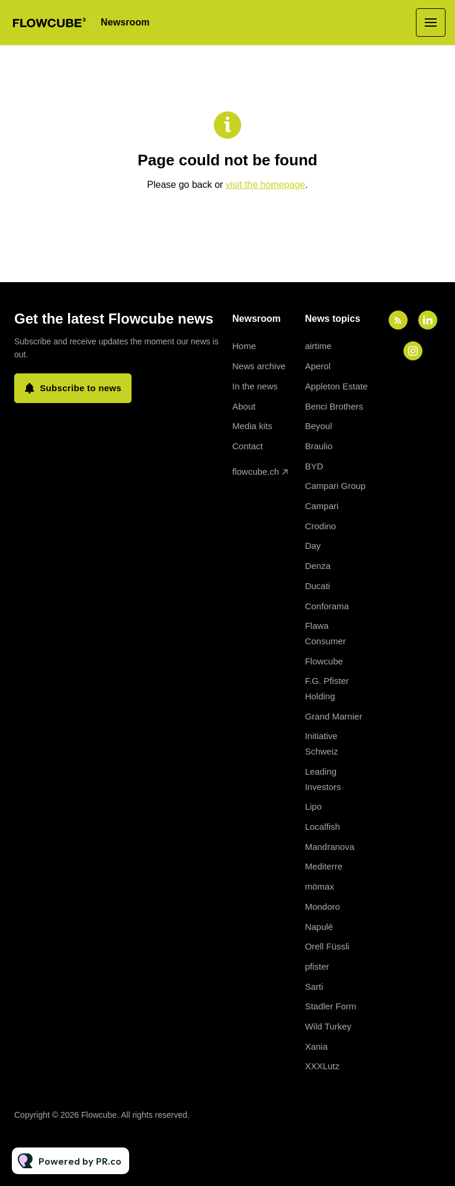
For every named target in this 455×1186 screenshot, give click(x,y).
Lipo (313, 806)
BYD (314, 466)
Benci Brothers (334, 406)
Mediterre (323, 866)
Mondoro (322, 907)
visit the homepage (265, 185)
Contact (247, 446)
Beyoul (318, 426)
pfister (317, 966)
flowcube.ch (255, 471)
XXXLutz (322, 1066)
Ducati (318, 586)
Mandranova (329, 847)
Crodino (321, 526)
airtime (318, 346)
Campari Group (335, 486)
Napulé (319, 927)
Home (244, 346)
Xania (316, 1046)
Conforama (327, 606)
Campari (322, 506)
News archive (259, 366)
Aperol (318, 366)
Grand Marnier (334, 716)
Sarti (314, 987)
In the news (255, 386)
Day (313, 546)
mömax (319, 886)
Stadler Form (331, 1006)
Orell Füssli (327, 946)
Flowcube (324, 661)
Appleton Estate (336, 386)
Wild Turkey (328, 1026)
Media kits (252, 426)
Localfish (322, 826)
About (243, 406)
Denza (318, 566)
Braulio (319, 446)
